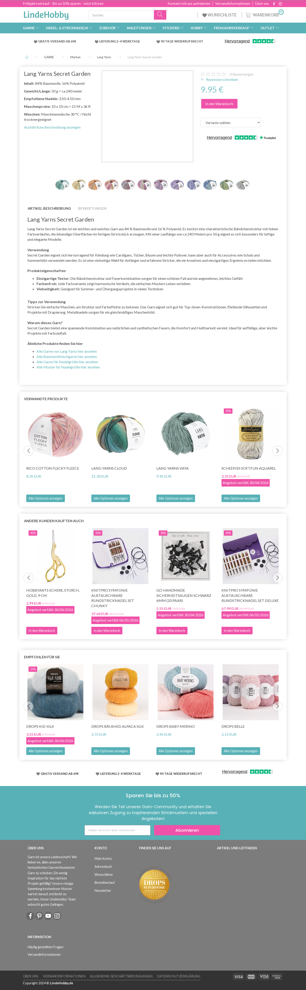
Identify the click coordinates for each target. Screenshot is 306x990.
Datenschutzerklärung (178, 976)
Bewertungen (241, 74)
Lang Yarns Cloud (109, 468)
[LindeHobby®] (46, 14)
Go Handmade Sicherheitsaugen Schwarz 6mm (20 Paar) (183, 595)
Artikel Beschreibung (49, 208)
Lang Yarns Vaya (172, 468)
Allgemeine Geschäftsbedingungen (121, 976)
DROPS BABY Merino (175, 726)
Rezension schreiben (221, 79)
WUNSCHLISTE (219, 14)
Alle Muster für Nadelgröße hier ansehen (68, 367)
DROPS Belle (233, 726)
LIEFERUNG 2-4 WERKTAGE (119, 41)
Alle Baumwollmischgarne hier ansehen (67, 356)
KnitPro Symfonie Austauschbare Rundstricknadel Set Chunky (112, 598)
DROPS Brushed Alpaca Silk (117, 726)
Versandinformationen (232, 3)
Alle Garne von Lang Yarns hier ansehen (67, 351)
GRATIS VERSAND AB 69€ (57, 41)
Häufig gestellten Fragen (45, 947)
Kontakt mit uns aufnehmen (189, 3)
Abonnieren (187, 830)
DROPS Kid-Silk (40, 726)
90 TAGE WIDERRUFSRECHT (182, 41)
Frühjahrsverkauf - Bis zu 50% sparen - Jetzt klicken (63, 3)
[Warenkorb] (264, 14)
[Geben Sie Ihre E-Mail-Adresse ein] (117, 830)
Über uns (262, 3)
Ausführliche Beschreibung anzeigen (52, 127)
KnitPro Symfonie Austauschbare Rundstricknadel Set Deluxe (250, 595)
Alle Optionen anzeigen (46, 498)
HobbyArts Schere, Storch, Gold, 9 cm (53, 593)
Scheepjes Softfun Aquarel (249, 468)
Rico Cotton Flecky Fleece (52, 468)
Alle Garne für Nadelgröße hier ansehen (67, 362)
